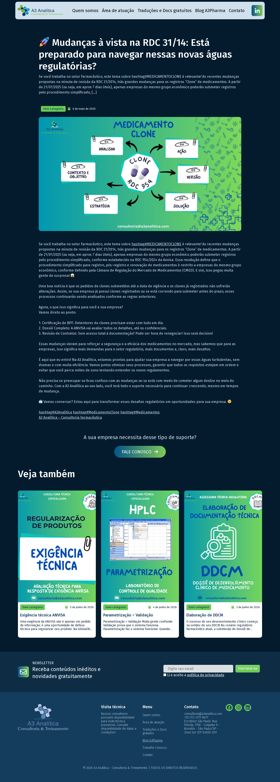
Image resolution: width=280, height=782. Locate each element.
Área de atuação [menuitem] (118, 10)
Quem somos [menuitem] (85, 10)
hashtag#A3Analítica (55, 412)
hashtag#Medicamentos (140, 412)
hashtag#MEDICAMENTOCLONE (156, 244)
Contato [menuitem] (237, 10)
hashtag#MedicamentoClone (96, 412)
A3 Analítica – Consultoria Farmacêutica (70, 417)
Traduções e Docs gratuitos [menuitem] (165, 10)
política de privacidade (205, 675)
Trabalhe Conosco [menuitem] (155, 748)
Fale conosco (140, 451)
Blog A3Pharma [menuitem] (210, 10)
